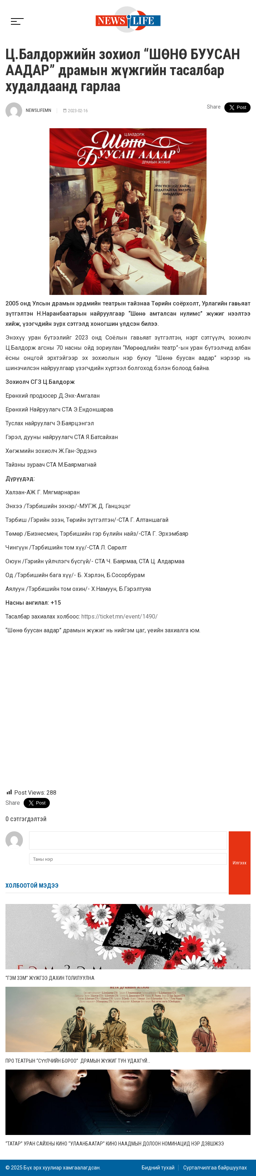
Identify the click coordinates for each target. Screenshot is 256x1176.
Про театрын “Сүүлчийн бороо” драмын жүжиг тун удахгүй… (78, 1061)
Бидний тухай (158, 1168)
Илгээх (240, 862)
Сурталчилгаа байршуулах (215, 1168)
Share (214, 107)
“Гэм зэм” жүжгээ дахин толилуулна (50, 978)
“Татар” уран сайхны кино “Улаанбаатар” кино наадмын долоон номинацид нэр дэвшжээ (114, 1144)
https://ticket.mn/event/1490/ (119, 616)
